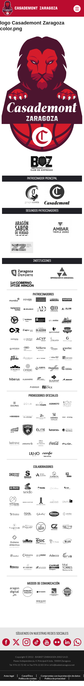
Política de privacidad (55, 678)
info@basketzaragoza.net (62, 665)
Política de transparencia (42, 681)
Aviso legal (9, 675)
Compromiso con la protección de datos (60, 675)
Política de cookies (28, 678)
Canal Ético (27, 675)
